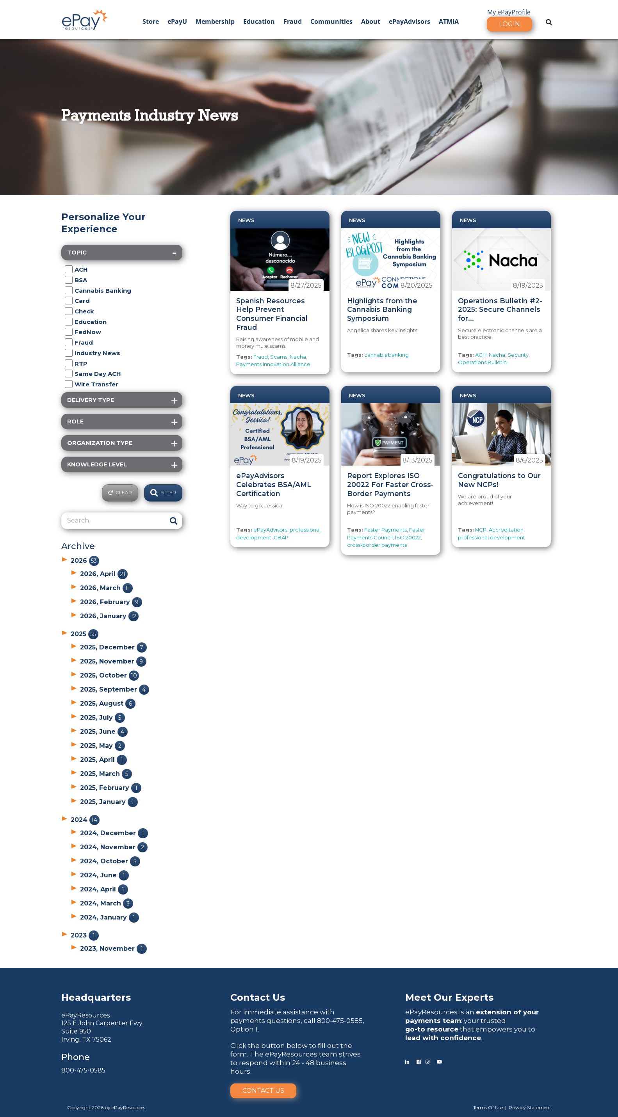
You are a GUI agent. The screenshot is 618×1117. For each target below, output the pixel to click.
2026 (85, 560)
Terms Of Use (488, 1107)
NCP (480, 529)
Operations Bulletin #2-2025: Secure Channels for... (500, 310)
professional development (491, 537)
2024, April (104, 889)
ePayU (177, 21)
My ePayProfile (509, 12)
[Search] (113, 520)
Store (150, 21)
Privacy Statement (530, 1107)
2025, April (103, 759)
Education (259, 21)
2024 (85, 820)
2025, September (114, 689)
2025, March (106, 773)
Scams (278, 357)
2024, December (114, 833)
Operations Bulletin (482, 362)
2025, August (107, 703)
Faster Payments (385, 529)
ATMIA (449, 21)
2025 (84, 634)
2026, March (106, 588)
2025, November (113, 661)
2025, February (110, 788)
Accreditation (506, 529)
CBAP (281, 537)
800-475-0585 (83, 1070)
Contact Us (263, 1090)
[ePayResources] (84, 18)
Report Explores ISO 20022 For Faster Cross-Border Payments (390, 484)
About (370, 21)
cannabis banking (386, 355)
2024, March (106, 903)
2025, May (102, 745)
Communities (331, 21)
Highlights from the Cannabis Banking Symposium (382, 310)
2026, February (111, 602)
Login (509, 24)
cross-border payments (377, 545)
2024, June (104, 875)
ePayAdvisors (409, 21)
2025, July (102, 717)
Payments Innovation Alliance (273, 364)
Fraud (292, 21)
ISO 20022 (408, 537)
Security (518, 355)
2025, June (104, 731)
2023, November (113, 948)
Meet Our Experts (449, 997)
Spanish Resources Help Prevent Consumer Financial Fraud (272, 314)
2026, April (104, 574)
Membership (215, 21)
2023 (85, 935)
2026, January (109, 616)
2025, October (109, 675)
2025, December (113, 647)
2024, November (114, 847)
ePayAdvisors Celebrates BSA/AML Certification (273, 484)
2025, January (109, 802)
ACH (480, 355)
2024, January (109, 917)
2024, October (110, 861)
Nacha (298, 357)
